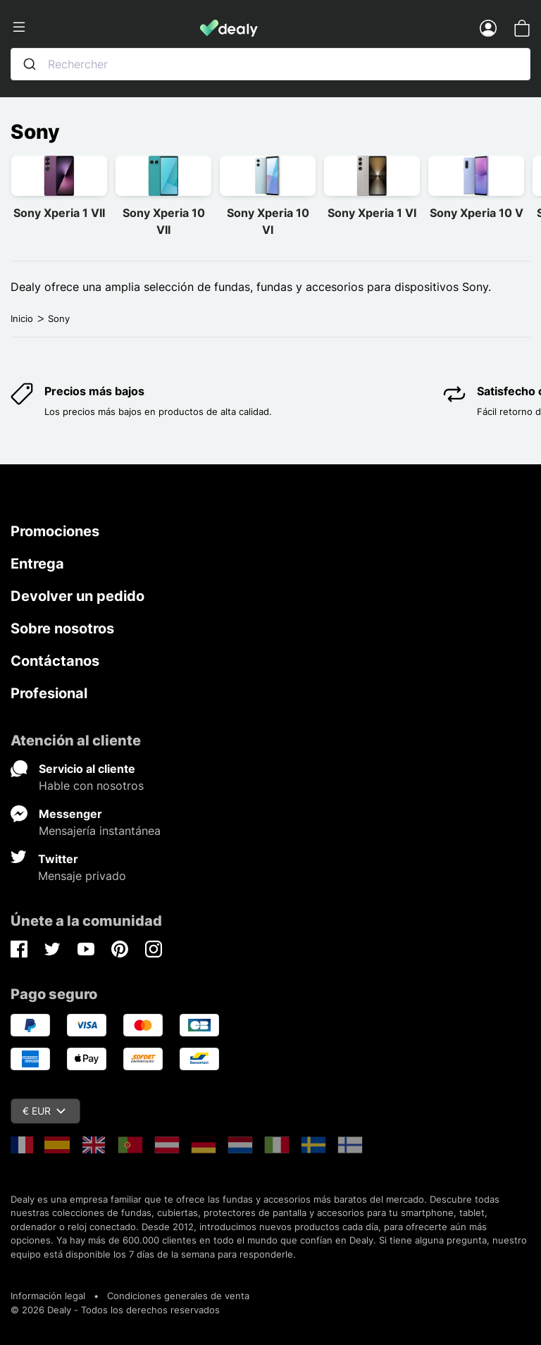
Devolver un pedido (77, 596)
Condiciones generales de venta (178, 1295)
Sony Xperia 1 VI (372, 213)
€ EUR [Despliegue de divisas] (44, 1111)
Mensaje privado (82, 876)
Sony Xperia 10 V (476, 213)
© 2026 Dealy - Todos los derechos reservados (115, 1309)
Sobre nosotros (62, 628)
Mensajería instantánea (100, 831)
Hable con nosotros (91, 786)
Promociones (55, 531)
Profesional (49, 693)
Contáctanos (55, 660)
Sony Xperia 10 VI (268, 221)
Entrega (37, 563)
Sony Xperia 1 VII (59, 213)
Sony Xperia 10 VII (164, 221)
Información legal (48, 1295)
